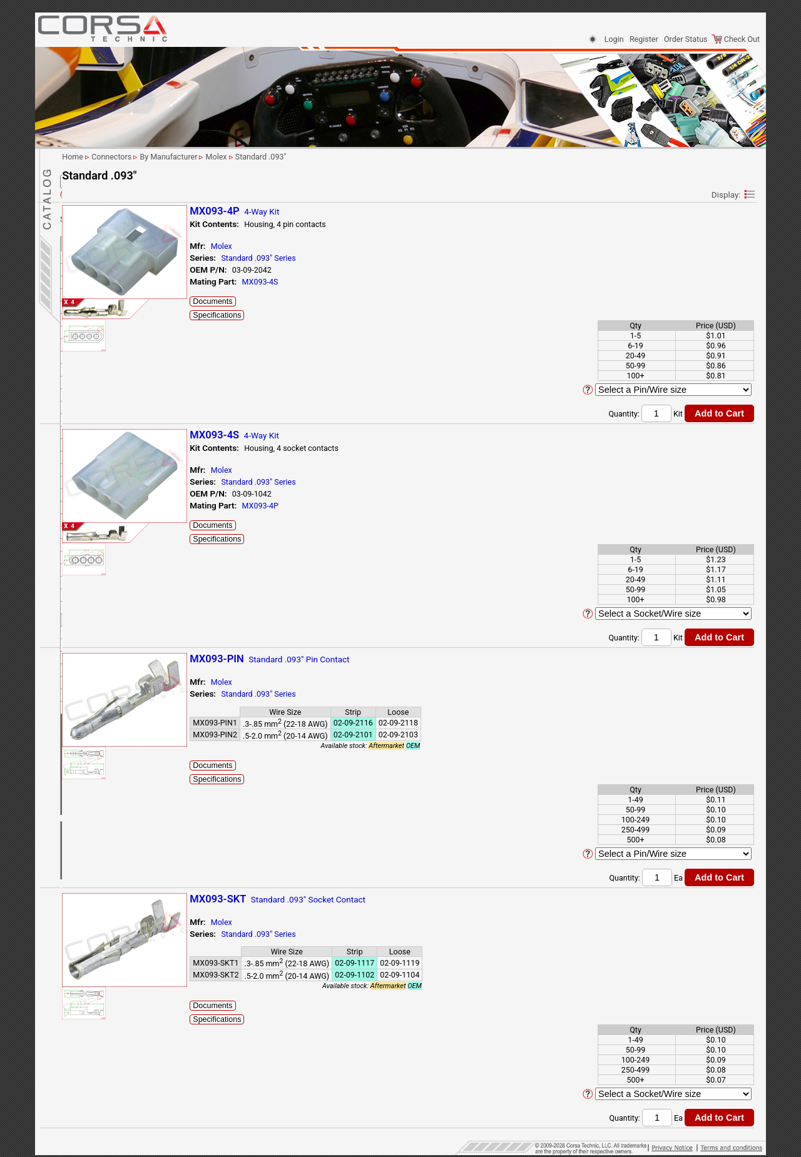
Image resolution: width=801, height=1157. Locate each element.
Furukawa (93, 378)
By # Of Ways (90, 216)
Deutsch (90, 303)
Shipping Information (103, 789)
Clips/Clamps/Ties (99, 682)
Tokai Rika (93, 616)
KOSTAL (90, 441)
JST (82, 416)
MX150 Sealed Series (119, 553)
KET (83, 428)
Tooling (80, 696)
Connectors (87, 190)
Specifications (352, 315)
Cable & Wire (89, 739)
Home (77, 818)
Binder (87, 253)
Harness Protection (100, 710)
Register (644, 39)
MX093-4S (395, 281)
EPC (83, 316)
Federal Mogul (100, 341)
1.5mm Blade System (119, 516)
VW (82, 641)
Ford (83, 366)
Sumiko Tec (96, 591)
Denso (87, 291)
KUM (84, 466)
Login (614, 39)
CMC (91, 528)
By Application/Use (100, 203)
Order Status (685, 39)
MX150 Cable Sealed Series (129, 541)
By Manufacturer (96, 228)
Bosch (87, 266)
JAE (82, 403)
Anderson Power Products (120, 241)
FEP (82, 353)
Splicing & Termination (106, 725)
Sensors (81, 754)
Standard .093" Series (393, 258)
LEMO (86, 491)
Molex (86, 503)
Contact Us (86, 775)
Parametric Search (104, 174)
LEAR (85, 478)
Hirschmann (97, 391)
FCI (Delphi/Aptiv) (106, 328)
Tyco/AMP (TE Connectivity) (123, 629)
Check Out (736, 39)
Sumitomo (93, 604)
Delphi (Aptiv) (99, 278)
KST (83, 453)
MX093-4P (395, 505)
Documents (347, 301)
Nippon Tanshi (100, 579)
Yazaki (87, 654)
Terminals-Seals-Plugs (105, 667)
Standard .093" (107, 566)
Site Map (82, 804)
